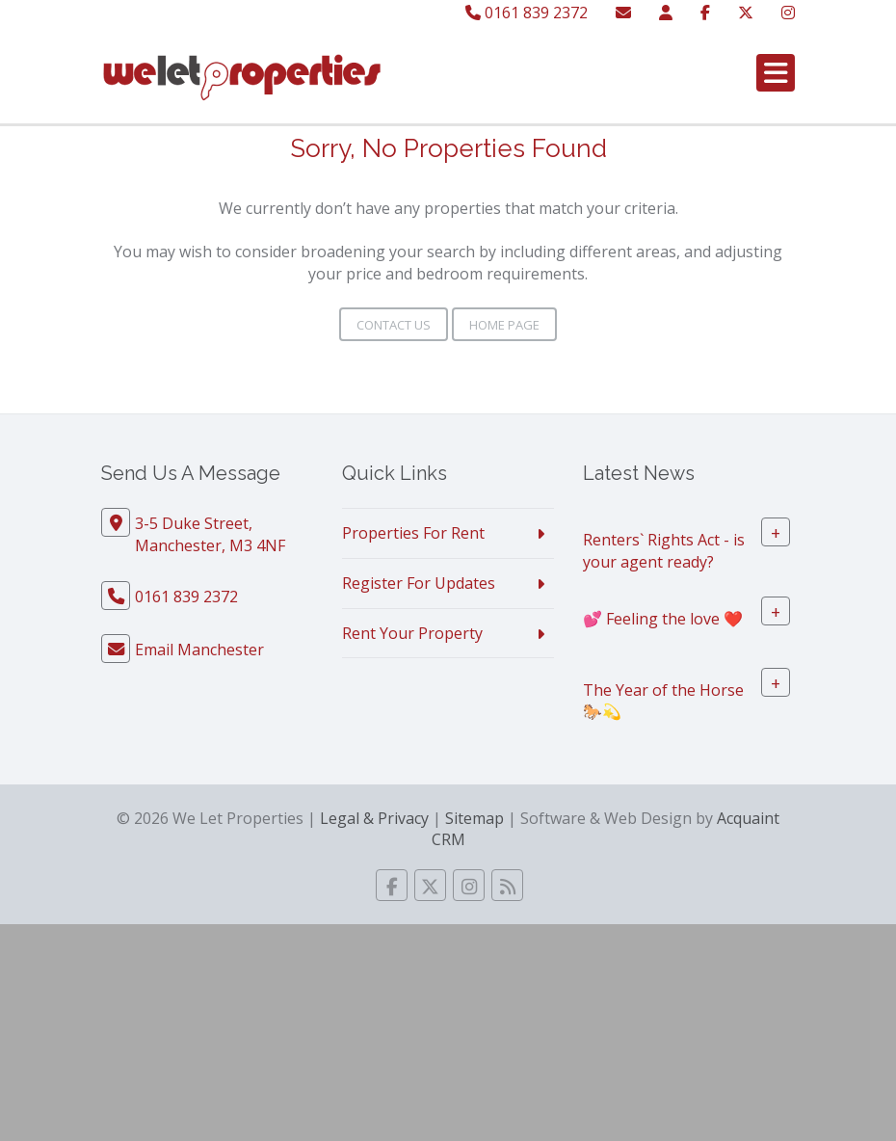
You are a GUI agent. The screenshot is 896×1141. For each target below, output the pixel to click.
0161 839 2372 (526, 12)
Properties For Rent (413, 533)
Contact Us (393, 324)
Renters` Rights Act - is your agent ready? (664, 550)
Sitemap (474, 818)
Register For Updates (418, 583)
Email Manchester (199, 649)
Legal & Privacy (374, 818)
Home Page (504, 324)
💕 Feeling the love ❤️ (663, 617)
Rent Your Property (412, 633)
